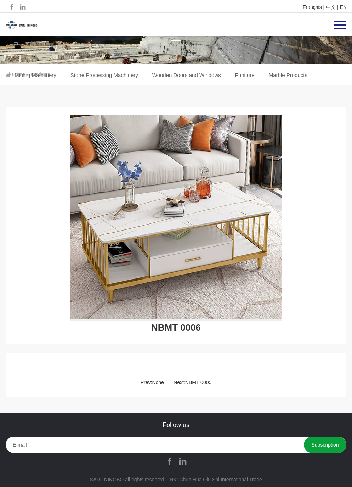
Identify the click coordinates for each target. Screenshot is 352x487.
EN (343, 7)
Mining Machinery (35, 75)
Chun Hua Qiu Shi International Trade (220, 479)
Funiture (245, 75)
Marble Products (288, 75)
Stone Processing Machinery (104, 75)
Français (312, 7)
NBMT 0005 (198, 382)
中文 (331, 7)
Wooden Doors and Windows (186, 75)
